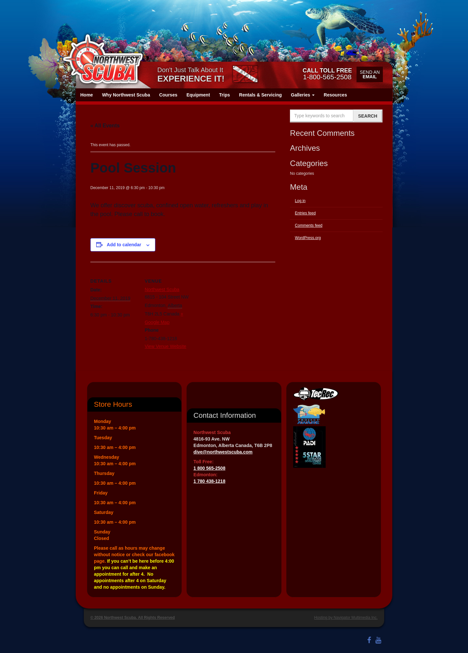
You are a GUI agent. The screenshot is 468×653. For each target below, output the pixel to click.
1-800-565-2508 (327, 73)
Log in (300, 200)
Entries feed (305, 213)
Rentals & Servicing (260, 94)
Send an (370, 74)
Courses (168, 94)
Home (86, 94)
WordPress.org (308, 238)
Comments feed (308, 225)
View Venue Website (165, 346)
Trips (224, 94)
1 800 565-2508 (209, 468)
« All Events (105, 125)
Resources (335, 94)
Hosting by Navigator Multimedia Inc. (346, 617)
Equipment (198, 94)
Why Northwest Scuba (126, 94)
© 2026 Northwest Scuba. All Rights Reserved (132, 617)
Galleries (303, 94)
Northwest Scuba (162, 289)
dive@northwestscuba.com (223, 452)
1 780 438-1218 (209, 481)
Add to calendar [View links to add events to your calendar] (124, 244)
